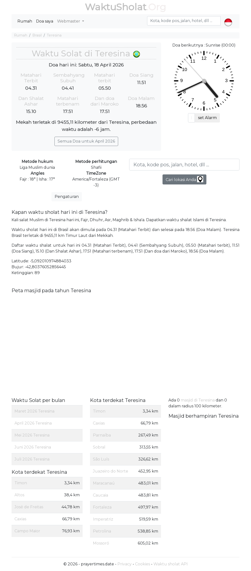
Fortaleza (102, 507)
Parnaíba (102, 435)
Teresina (54, 35)
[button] (228, 18)
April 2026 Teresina (33, 423)
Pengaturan (67, 196)
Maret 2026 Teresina (34, 411)
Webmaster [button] (69, 21)
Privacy (124, 564)
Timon (20, 483)
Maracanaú (104, 483)
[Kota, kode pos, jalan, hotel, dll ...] (184, 164)
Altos (19, 495)
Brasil (37, 35)
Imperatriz (103, 519)
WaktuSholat (115, 7)
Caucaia (100, 495)
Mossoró (101, 543)
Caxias (20, 519)
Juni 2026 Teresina (32, 447)
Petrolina (102, 531)
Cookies (142, 564)
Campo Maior (27, 531)
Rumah (24, 21)
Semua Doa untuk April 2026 (86, 141)
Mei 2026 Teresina (32, 435)
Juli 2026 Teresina (32, 459)
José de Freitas (28, 507)
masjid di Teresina (198, 400)
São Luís (101, 459)
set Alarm (207, 117)
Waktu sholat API (170, 564)
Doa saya (44, 21)
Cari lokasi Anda (184, 179)
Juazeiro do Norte (110, 471)
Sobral (99, 447)
